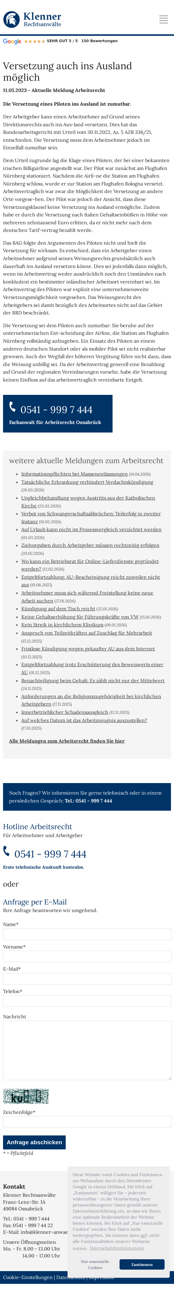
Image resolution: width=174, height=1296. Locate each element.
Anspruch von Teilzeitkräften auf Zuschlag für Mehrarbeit (86, 633)
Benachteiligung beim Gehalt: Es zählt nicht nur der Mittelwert (93, 680)
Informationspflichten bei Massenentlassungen (74, 474)
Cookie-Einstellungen (28, 1289)
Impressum (101, 1289)
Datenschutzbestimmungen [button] (117, 1248)
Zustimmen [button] (142, 1264)
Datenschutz (70, 1289)
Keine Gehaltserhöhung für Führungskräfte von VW (80, 617)
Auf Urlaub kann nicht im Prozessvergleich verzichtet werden (91, 529)
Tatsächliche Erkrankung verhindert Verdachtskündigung (87, 482)
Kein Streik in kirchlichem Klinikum (62, 625)
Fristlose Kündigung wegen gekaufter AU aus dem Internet (88, 649)
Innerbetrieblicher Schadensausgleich (64, 712)
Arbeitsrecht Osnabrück (73, 422)
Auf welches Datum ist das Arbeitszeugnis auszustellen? (84, 720)
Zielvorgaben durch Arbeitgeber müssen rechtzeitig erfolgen (90, 545)
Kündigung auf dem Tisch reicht (58, 609)
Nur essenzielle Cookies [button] (95, 1264)
